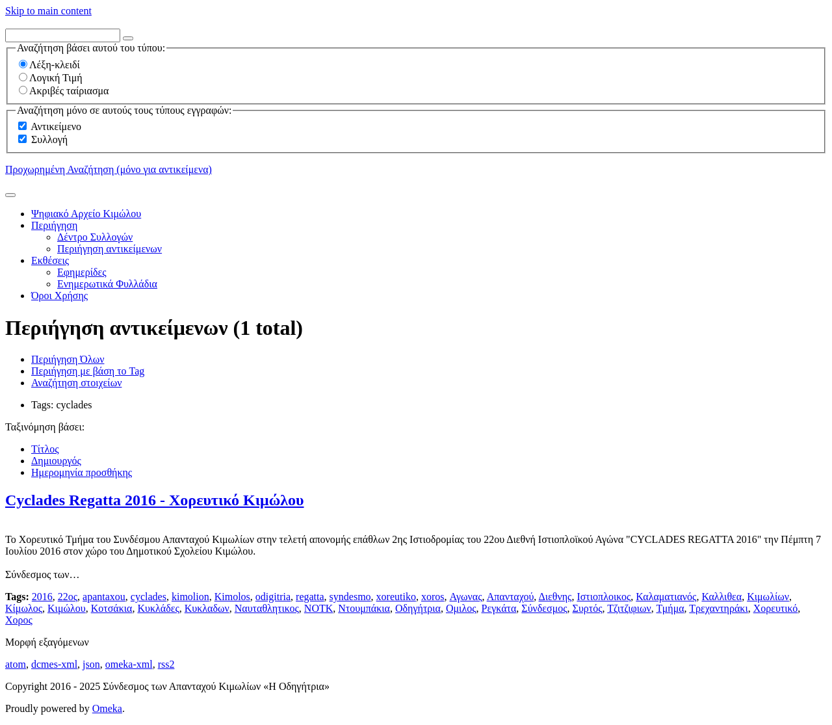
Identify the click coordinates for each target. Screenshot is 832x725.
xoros (433, 596)
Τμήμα (670, 608)
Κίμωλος (23, 608)
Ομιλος (461, 608)
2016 (42, 596)
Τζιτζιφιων (629, 608)
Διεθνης (554, 596)
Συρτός (588, 608)
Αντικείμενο (56, 126)
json (91, 664)
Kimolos (232, 596)
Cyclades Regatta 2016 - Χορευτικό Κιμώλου (154, 500)
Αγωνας (465, 596)
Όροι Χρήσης (59, 295)
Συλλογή (49, 139)
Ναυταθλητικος (267, 608)
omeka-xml (129, 664)
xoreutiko (396, 596)
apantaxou (104, 596)
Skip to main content (48, 10)
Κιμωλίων (768, 596)
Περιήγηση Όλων (67, 359)
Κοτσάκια (112, 608)
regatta (310, 596)
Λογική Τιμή (51, 77)
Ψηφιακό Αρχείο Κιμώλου (86, 213)
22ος (67, 596)
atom (15, 664)
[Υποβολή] (10, 195)
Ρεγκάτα (499, 608)
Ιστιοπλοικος (603, 596)
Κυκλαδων (207, 608)
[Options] (128, 38)
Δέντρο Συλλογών (95, 237)
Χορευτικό (775, 608)
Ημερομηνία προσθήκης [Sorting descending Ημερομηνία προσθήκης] (81, 472)
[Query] (62, 35)
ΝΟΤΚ (318, 608)
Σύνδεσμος (544, 608)
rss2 (166, 664)
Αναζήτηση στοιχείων (76, 382)
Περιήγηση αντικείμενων (109, 248)
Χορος (18, 620)
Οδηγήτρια (418, 608)
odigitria (273, 596)
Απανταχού (510, 596)
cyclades (148, 596)
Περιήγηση (54, 225)
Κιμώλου (66, 608)
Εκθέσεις (50, 260)
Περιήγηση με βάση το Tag (87, 370)
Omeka (107, 708)
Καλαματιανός (666, 596)
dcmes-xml (54, 664)
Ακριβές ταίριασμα (64, 90)
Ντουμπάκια (364, 608)
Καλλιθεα (721, 596)
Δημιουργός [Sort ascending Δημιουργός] (56, 460)
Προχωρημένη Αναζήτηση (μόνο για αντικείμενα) (108, 169)
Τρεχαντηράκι (718, 608)
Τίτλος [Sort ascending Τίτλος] (45, 449)
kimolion (190, 596)
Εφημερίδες (82, 272)
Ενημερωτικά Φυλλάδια (107, 283)
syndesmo (350, 596)
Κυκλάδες (158, 608)
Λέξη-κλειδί (49, 64)
